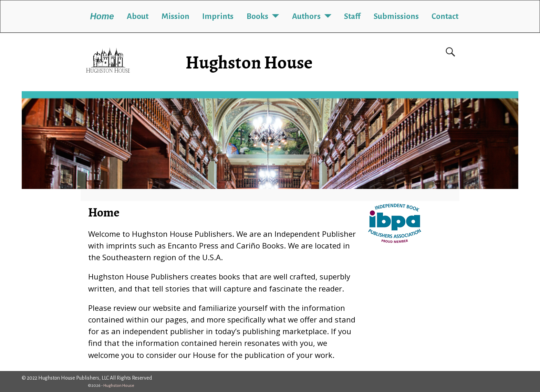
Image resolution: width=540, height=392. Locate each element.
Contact (445, 16)
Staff (352, 16)
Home (102, 16)
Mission (175, 16)
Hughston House (249, 62)
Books (257, 16)
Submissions (396, 16)
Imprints (217, 16)
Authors (306, 16)
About (137, 16)
